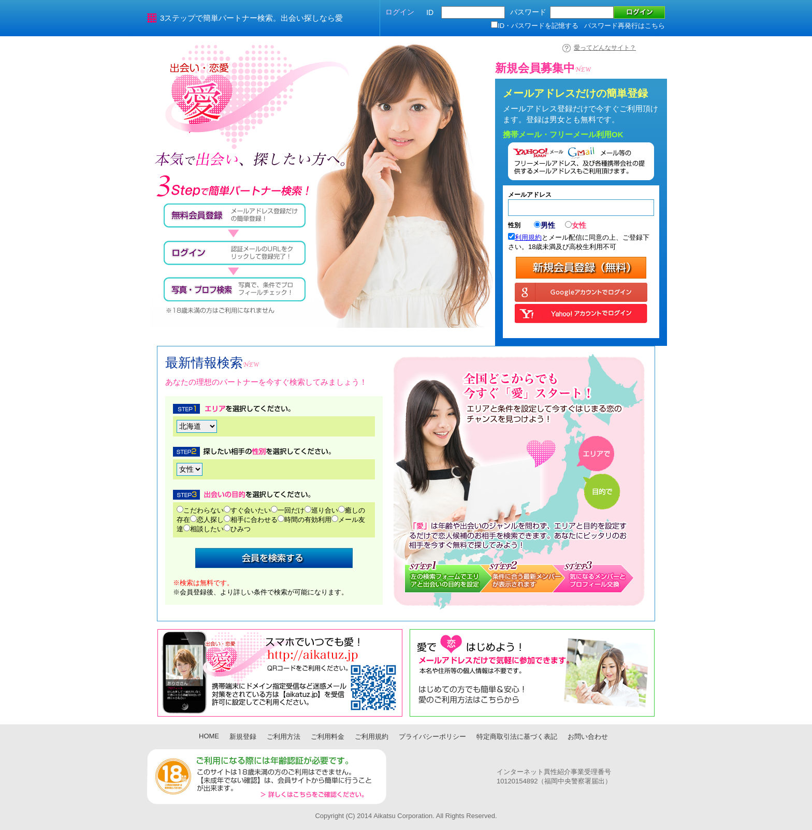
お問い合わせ (588, 736)
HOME (209, 736)
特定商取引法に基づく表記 (516, 736)
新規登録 (242, 736)
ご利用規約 (371, 736)
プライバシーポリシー (432, 736)
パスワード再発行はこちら (624, 26)
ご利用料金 (327, 736)
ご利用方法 (283, 736)
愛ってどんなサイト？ (605, 47)
